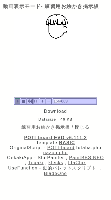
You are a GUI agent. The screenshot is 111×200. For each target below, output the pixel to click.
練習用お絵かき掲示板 (45, 127)
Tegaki (36, 162)
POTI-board (60, 147)
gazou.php (55, 152)
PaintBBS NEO (86, 157)
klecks (56, 162)
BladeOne (55, 173)
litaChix (77, 162)
